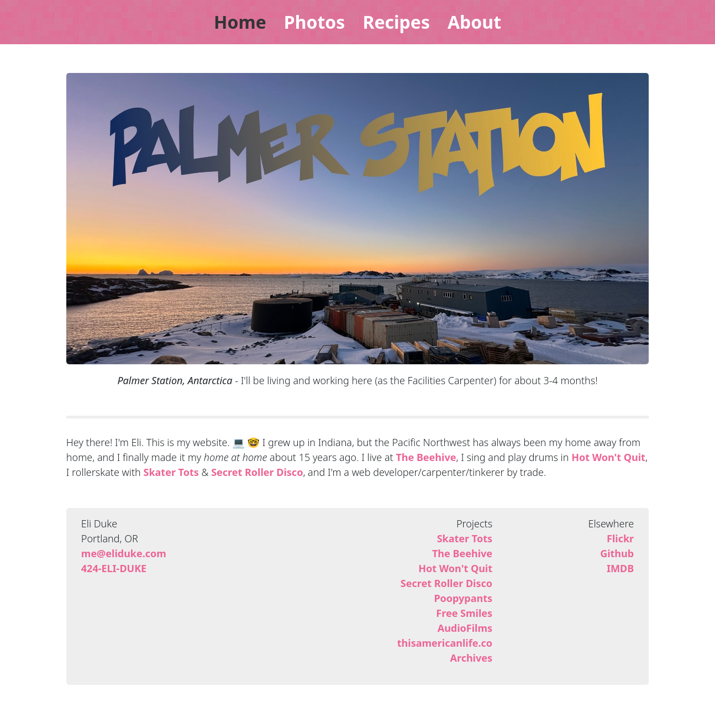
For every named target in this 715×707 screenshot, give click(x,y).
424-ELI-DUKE (113, 568)
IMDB (620, 568)
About (474, 22)
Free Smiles (464, 613)
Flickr (620, 538)
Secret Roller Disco (257, 472)
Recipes (396, 22)
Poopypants (463, 598)
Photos (314, 22)
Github (617, 553)
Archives (471, 657)
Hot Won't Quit (608, 457)
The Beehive (426, 457)
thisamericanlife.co (444, 643)
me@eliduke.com (123, 553)
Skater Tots (170, 472)
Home (240, 22)
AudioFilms (465, 628)
